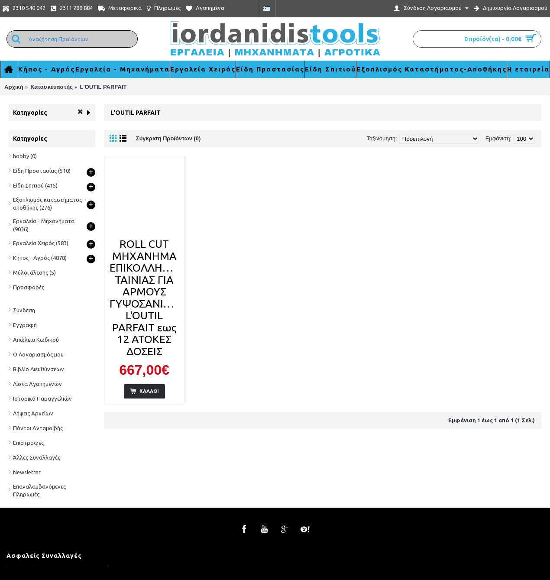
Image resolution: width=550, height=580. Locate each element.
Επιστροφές (28, 443)
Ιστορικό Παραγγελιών (42, 398)
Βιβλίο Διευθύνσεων (38, 369)
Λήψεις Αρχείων (33, 413)
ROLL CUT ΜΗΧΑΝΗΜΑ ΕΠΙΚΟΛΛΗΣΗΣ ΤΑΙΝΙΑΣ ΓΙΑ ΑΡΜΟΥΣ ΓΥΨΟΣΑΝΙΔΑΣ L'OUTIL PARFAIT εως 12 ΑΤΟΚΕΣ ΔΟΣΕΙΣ (146, 297)
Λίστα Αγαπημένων (37, 384)
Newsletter (27, 472)
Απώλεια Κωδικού (36, 340)
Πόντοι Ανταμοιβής (38, 428)
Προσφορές (28, 287)
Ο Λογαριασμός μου (38, 354)
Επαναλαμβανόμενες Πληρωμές (39, 490)
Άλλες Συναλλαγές (36, 457)
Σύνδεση (24, 310)
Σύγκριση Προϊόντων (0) (168, 138)
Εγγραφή (25, 325)
